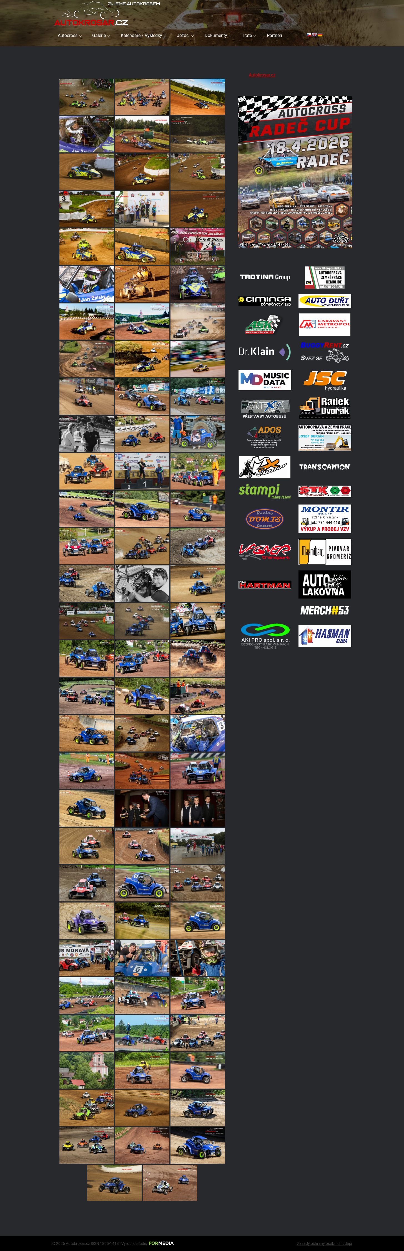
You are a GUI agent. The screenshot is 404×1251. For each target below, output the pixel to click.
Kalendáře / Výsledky (141, 35)
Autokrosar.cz (262, 75)
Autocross (67, 35)
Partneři (274, 35)
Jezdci (183, 35)
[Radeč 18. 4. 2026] (295, 253)
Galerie (99, 35)
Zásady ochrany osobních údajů (324, 1243)
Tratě (247, 35)
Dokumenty (216, 35)
